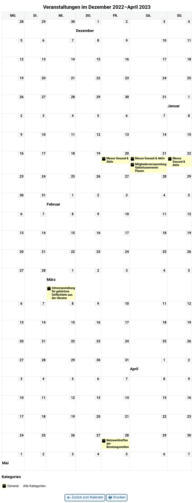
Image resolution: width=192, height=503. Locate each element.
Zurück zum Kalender (85, 497)
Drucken (116, 497)
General (10, 485)
